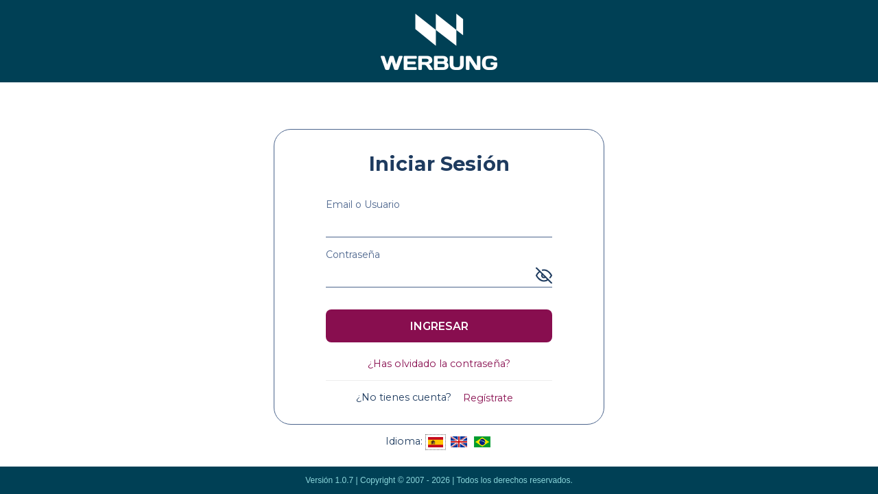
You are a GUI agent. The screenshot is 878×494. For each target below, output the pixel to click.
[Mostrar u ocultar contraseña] (544, 275)
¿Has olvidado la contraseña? (439, 363)
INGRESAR (439, 326)
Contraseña (353, 254)
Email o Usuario (363, 204)
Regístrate (488, 398)
